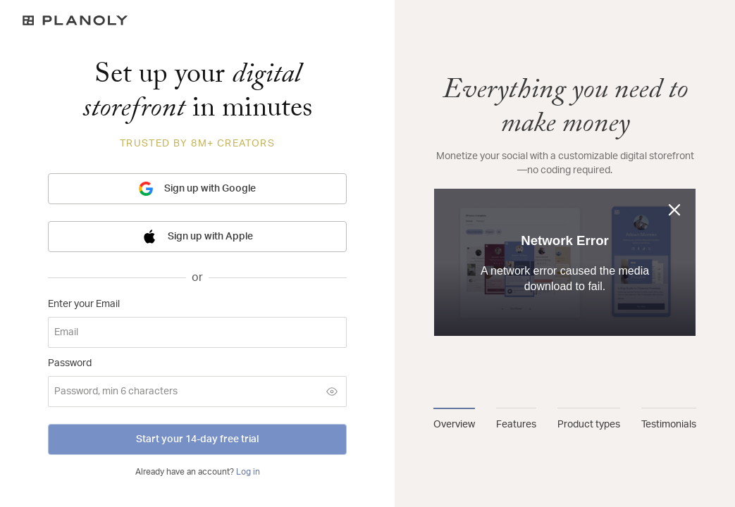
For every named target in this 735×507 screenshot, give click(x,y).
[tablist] (565, 419)
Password (70, 363)
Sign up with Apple (197, 237)
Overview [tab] (454, 425)
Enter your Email (84, 304)
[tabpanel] (565, 231)
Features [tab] (516, 425)
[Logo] (197, 20)
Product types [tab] (588, 425)
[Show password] (332, 391)
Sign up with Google (197, 189)
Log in (248, 472)
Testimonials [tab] (668, 425)
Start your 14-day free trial (197, 439)
